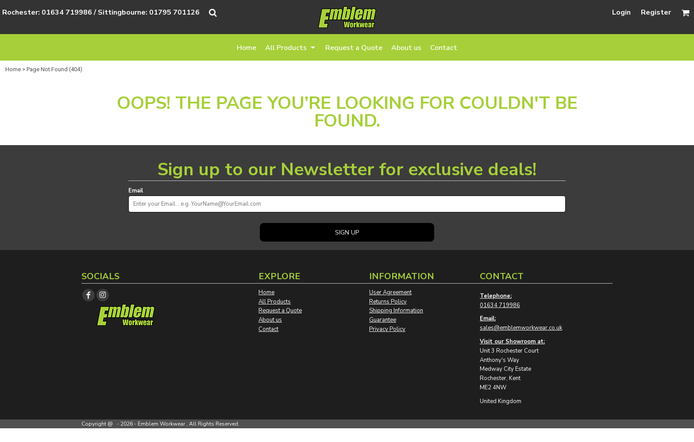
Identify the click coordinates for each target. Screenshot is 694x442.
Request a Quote (280, 311)
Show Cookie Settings (347, 435)
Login (621, 12)
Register (656, 12)
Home (13, 69)
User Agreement (390, 292)
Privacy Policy (387, 329)
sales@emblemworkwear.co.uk (521, 328)
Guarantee (382, 320)
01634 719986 (500, 305)
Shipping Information (396, 311)
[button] (291, 47)
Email (135, 191)
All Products (274, 302)
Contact (268, 329)
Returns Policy (388, 302)
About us (270, 320)
